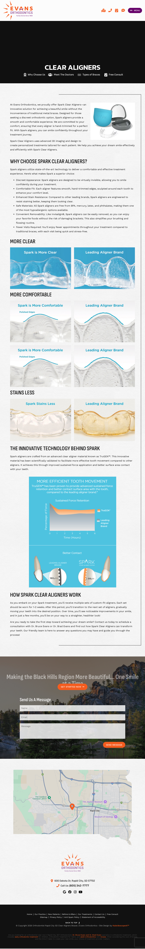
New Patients (53, 914)
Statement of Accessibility (94, 917)
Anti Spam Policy (72, 917)
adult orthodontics (88, 937)
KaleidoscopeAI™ (121, 926)
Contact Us (100, 914)
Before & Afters (68, 914)
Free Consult (113, 914)
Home (28, 914)
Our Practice (39, 914)
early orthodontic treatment (26, 937)
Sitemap (43, 917)
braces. (103, 937)
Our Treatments (85, 914)
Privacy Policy (55, 917)
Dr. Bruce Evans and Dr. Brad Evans (87, 935)
